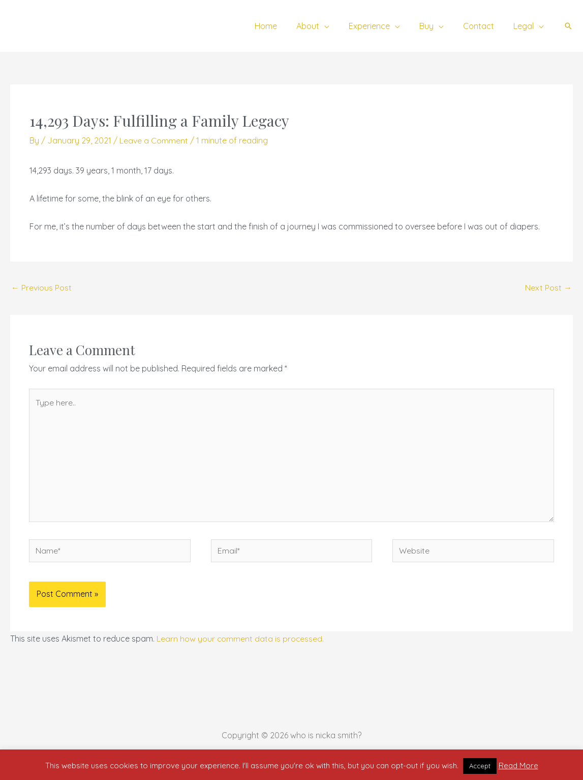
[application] (338, 26)
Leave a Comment (153, 140)
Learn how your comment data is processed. (241, 640)
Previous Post (41, 287)
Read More (518, 765)
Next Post (548, 287)
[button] (568, 26)
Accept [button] (479, 766)
